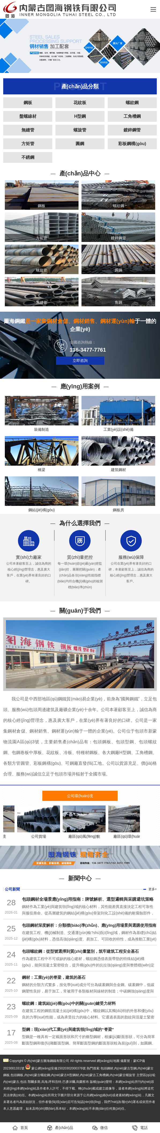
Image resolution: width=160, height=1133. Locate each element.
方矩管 (27, 143)
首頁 (20, 1128)
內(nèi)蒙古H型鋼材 (65, 1075)
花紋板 (79, 102)
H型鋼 (80, 116)
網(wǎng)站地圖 (108, 1061)
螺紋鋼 (132, 102)
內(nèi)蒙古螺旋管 (122, 1075)
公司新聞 (12, 889)
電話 (140, 1128)
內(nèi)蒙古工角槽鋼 (94, 1075)
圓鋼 (80, 143)
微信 (100, 1128)
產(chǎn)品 (60, 1128)
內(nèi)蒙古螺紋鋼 (37, 1075)
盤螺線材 (27, 116)
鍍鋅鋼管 (132, 130)
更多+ (152, 889)
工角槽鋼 (132, 116)
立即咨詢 (80, 360)
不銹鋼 (27, 157)
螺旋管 (79, 130)
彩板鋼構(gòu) (132, 143)
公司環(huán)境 (80, 796)
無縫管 (27, 130)
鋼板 (28, 102)
